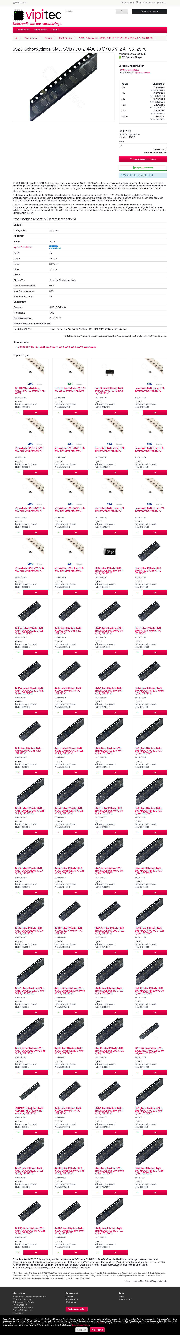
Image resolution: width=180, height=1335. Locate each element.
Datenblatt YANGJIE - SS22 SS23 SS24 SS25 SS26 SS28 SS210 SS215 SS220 (57, 347)
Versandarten (72, 1299)
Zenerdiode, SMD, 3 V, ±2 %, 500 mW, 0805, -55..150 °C (29, 449)
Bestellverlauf (125, 1299)
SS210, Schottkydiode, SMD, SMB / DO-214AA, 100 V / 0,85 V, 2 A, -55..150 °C (149, 931)
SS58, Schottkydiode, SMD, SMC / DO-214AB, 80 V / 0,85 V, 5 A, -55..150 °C (149, 1171)
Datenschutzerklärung (23, 1302)
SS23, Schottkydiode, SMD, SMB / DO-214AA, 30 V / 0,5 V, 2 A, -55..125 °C (115, 38)
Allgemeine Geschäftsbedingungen (29, 1297)
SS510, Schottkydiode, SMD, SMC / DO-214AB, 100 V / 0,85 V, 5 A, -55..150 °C (30, 1051)
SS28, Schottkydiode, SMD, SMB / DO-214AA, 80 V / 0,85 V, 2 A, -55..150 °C (29, 811)
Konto (121, 1297)
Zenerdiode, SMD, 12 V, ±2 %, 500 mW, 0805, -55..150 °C (29, 569)
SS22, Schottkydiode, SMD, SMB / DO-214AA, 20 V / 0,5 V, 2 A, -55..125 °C (148, 1111)
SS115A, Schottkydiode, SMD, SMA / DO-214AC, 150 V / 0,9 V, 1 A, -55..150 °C (69, 1231)
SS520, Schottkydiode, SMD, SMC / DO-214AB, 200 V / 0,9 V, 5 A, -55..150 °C (109, 1051)
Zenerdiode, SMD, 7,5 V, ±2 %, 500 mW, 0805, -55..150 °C (110, 509)
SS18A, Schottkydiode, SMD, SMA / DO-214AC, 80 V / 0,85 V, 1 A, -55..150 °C (149, 691)
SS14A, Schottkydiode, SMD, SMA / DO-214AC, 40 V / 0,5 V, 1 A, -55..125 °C (29, 691)
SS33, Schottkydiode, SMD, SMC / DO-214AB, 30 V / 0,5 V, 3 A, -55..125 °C (69, 811)
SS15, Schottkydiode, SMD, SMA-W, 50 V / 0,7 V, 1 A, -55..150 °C (68, 1111)
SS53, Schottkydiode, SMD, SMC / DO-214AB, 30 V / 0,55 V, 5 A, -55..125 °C (69, 871)
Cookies (101, 1323)
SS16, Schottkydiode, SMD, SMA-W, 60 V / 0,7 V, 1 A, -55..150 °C (68, 691)
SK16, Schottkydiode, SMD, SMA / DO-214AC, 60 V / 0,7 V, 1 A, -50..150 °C (109, 571)
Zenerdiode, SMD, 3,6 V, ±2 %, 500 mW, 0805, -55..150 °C (70, 449)
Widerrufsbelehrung (22, 1299)
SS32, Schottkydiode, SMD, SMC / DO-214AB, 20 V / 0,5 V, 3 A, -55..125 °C (29, 1171)
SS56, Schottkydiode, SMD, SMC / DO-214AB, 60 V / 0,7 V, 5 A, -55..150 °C (29, 931)
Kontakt (69, 1297)
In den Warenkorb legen (143, 159)
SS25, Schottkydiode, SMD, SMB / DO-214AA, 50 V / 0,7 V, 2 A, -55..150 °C (108, 751)
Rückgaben (71, 1302)
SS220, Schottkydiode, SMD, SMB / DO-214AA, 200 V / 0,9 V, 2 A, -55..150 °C (29, 991)
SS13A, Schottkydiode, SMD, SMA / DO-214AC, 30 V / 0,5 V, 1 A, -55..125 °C (109, 631)
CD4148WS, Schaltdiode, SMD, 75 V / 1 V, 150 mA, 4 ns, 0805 (30, 391)
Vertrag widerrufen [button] (76, 1309)
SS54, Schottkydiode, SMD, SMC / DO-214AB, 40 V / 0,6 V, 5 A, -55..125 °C (109, 871)
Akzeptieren (97, 1330)
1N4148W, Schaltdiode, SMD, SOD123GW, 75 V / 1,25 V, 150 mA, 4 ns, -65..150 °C (149, 1051)
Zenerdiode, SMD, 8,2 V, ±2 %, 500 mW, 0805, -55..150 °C (150, 509)
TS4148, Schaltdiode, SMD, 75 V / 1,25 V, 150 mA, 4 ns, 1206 (70, 389)
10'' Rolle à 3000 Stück (129, 70)
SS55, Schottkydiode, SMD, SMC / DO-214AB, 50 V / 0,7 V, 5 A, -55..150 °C (148, 871)
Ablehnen (81, 1330)
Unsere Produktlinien (23, 1307)
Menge (121, 141)
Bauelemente (23, 30)
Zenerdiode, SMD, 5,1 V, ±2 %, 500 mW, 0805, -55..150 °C (149, 449)
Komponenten (40, 30)
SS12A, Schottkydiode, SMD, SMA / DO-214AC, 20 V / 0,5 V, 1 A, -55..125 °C (29, 631)
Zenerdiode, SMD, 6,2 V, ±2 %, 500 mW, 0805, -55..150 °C (70, 509)
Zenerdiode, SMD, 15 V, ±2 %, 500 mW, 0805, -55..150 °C (69, 569)
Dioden (48, 38)
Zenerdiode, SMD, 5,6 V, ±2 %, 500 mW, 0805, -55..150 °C (30, 509)
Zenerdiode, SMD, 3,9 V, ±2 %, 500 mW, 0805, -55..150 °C (110, 449)
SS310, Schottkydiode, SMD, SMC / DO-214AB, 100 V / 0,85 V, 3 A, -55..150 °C (70, 991)
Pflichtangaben (20, 1305)
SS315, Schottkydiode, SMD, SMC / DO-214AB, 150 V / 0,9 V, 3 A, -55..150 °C (109, 991)
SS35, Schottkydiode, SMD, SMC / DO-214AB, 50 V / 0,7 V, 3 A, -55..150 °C (148, 811)
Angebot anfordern (142, 73)
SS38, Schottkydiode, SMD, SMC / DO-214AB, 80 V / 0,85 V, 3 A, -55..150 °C (69, 1171)
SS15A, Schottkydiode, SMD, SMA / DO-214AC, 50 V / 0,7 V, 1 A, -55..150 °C (109, 1111)
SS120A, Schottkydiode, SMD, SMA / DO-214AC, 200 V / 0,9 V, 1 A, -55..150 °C (109, 931)
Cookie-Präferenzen (22, 1310)
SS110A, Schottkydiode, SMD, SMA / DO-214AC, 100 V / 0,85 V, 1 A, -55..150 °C (30, 1231)
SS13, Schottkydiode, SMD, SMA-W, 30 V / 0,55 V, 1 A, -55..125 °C (68, 631)
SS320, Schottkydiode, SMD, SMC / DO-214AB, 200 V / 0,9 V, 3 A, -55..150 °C (149, 991)
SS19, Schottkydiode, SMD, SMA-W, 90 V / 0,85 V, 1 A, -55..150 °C (28, 751)
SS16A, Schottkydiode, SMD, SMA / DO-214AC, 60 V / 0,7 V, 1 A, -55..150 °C (109, 691)
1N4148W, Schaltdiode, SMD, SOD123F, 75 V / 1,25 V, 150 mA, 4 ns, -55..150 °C (29, 1111)
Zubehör (55, 30)
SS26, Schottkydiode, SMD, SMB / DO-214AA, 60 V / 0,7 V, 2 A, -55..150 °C (148, 751)
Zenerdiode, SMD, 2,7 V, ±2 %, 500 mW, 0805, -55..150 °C (150, 389)
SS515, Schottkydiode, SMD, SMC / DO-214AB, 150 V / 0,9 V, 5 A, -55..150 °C (69, 1051)
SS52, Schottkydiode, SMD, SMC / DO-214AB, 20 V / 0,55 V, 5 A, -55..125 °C (109, 1171)
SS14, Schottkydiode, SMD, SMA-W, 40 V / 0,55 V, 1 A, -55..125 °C (148, 631)
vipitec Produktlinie (23, 247)
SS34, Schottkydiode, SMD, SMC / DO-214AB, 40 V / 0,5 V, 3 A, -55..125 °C (109, 811)
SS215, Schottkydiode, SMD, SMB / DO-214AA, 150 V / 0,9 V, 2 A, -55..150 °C (109, 1231)
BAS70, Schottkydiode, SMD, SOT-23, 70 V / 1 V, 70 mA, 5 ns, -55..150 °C (109, 391)
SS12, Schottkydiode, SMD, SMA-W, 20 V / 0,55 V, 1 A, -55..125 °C (148, 571)
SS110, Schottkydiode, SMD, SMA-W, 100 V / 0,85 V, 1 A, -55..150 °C (68, 931)
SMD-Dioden (65, 38)
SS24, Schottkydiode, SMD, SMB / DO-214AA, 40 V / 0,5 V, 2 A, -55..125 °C (69, 751)
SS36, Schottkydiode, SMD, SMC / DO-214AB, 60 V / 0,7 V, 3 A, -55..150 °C (29, 871)
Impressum (18, 1313)
